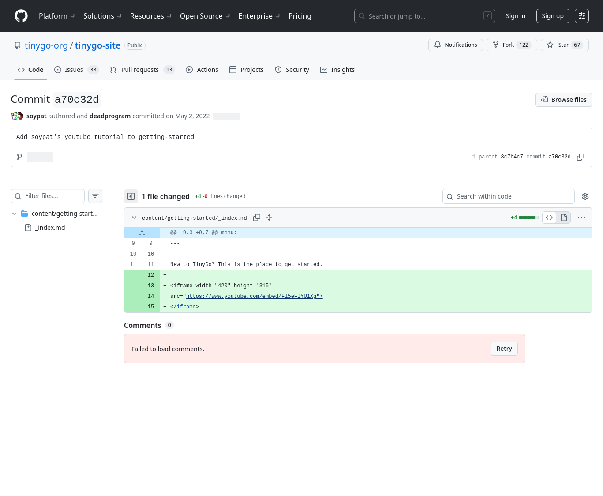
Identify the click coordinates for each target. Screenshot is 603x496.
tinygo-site (98, 45)
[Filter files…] (63, 196)
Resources (151, 16)
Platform (57, 16)
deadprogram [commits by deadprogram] (110, 116)
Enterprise (260, 16)
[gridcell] (367, 233)
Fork (512, 45)
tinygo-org (46, 45)
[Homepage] (21, 16)
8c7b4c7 (512, 157)
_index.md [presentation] (50, 227)
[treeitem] (65, 221)
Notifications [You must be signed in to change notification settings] (455, 45)
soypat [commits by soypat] (36, 116)
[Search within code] (504, 196)
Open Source (206, 16)
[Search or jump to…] (425, 16)
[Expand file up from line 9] (159, 233)
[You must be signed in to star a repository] (565, 45)
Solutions (103, 16)
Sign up (553, 15)
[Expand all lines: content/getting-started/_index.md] (287, 217)
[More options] (581, 217)
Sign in (515, 15)
